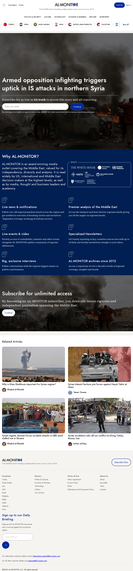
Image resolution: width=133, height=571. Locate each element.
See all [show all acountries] (126, 24)
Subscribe (119, 5)
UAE (3, 489)
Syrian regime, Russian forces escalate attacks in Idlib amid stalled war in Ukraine (32, 437)
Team (102, 486)
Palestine (5, 496)
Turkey (4, 479)
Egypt (4, 499)
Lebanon (5, 506)
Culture (47, 17)
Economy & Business (77, 17)
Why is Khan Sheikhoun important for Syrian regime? (29, 384)
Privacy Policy (72, 482)
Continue (8, 312)
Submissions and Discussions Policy (80, 489)
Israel (4, 492)
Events (21, 5)
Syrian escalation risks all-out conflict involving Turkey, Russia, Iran (96, 437)
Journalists (103, 482)
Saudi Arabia (7, 482)
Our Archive (39, 492)
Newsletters (12, 5)
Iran (3, 486)
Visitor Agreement (74, 479)
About (102, 479)
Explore (92, 17)
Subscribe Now (121, 462)
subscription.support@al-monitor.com (46, 556)
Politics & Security (32, 17)
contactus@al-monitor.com (37, 560)
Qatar (4, 502)
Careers (103, 489)
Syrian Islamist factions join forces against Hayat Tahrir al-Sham (97, 386)
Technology (59, 17)
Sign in (128, 5)
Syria (4, 509)
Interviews (104, 17)
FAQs (69, 486)
